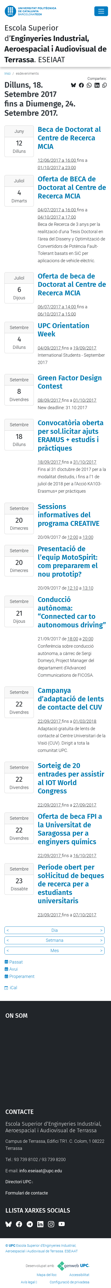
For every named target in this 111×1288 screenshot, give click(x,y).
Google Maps (55, 1061)
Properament (22, 976)
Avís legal (28, 1282)
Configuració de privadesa (69, 1282)
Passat (16, 962)
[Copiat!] (104, 85)
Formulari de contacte (26, 1192)
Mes (54, 950)
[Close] (101, 11)
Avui (13, 969)
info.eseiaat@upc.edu (40, 1170)
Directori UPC (18, 1181)
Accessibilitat (79, 1275)
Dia (54, 930)
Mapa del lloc (47, 1275)
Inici (7, 73)
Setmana (54, 940)
